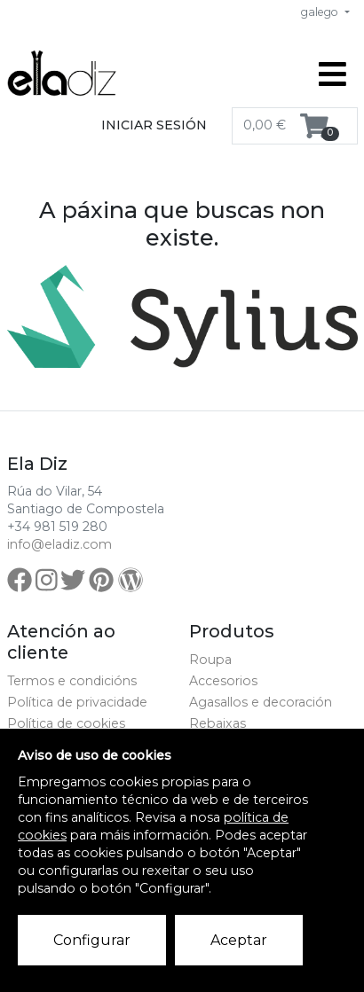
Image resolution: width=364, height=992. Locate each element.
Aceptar (238, 940)
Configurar (92, 940)
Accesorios (223, 681)
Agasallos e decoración (260, 702)
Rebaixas (217, 723)
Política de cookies (66, 723)
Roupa (210, 660)
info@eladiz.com (59, 544)
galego (321, 12)
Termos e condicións (72, 681)
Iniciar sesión (154, 125)
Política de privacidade (77, 702)
